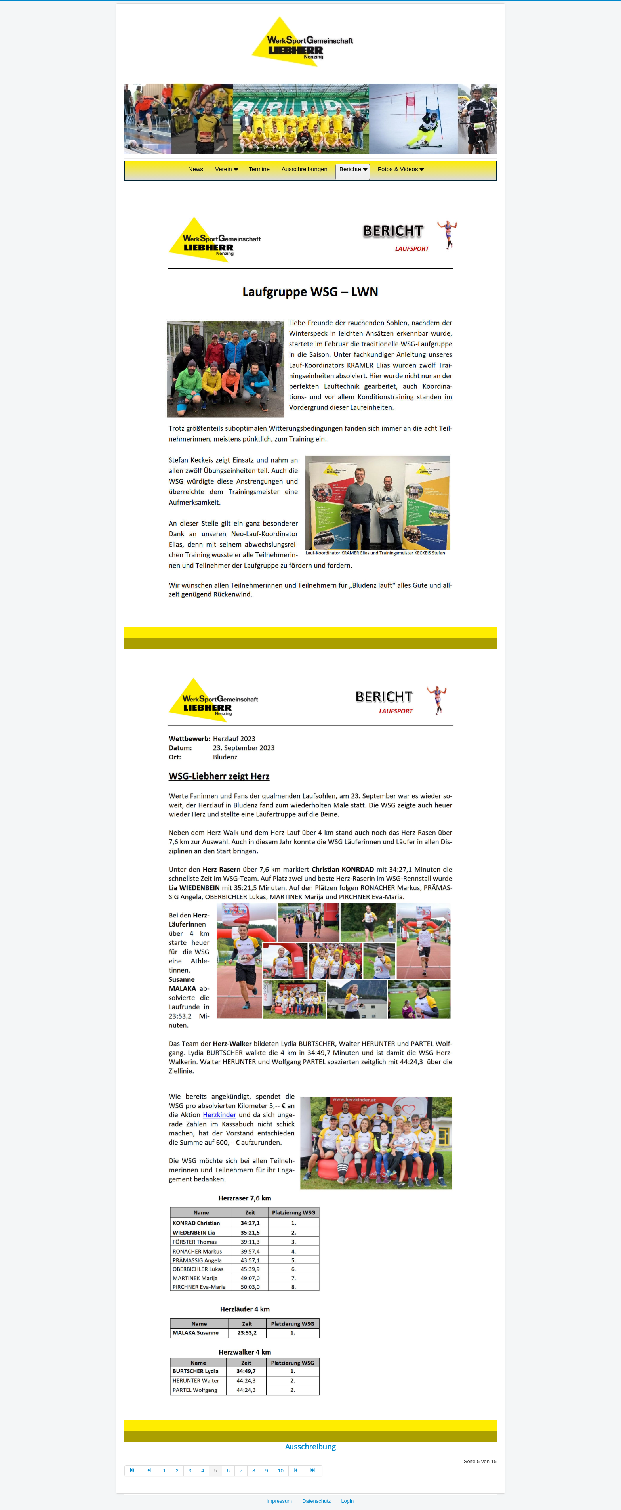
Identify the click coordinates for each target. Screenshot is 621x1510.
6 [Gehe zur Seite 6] (228, 1471)
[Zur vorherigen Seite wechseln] (149, 1470)
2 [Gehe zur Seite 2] (177, 1471)
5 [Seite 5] (215, 1471)
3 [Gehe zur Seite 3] (190, 1471)
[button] (226, 172)
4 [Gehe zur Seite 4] (202, 1471)
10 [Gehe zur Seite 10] (281, 1471)
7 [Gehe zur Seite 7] (241, 1471)
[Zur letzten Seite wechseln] (313, 1470)
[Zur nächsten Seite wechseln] (297, 1470)
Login (347, 1501)
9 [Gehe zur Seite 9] (266, 1471)
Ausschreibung (310, 1447)
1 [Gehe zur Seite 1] (164, 1471)
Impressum (279, 1501)
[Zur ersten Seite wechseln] (132, 1470)
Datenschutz (316, 1501)
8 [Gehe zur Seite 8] (253, 1471)
